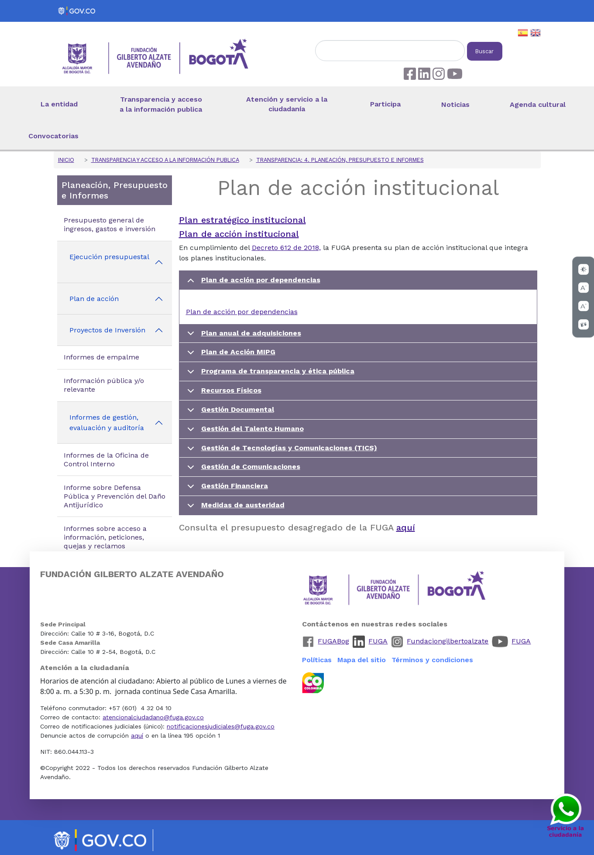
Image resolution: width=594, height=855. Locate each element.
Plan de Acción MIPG (229, 355)
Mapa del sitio (361, 660)
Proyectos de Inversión (107, 330)
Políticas (317, 660)
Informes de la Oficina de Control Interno (106, 459)
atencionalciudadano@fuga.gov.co (153, 717)
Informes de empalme (101, 357)
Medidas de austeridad (234, 508)
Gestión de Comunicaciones (242, 469)
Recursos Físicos (222, 393)
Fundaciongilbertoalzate (447, 641)
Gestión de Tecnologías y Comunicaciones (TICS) (280, 451)
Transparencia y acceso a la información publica (161, 104)
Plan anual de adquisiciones (242, 336)
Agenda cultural (538, 104)
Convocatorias (53, 136)
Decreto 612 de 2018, (286, 247)
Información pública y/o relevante (104, 384)
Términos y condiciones (432, 660)
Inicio (66, 160)
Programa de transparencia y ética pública (269, 374)
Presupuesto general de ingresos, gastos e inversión (109, 224)
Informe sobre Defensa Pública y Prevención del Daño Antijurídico (114, 496)
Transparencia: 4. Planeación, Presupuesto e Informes (340, 160)
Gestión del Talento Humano (244, 431)
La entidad (59, 104)
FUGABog (333, 641)
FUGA (378, 641)
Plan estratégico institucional (242, 220)
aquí (405, 527)
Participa (385, 104)
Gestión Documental (229, 412)
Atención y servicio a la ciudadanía (286, 104)
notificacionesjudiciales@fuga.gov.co (221, 726)
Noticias (455, 104)
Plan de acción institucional (239, 234)
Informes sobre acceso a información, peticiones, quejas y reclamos (105, 537)
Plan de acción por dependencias (252, 283)
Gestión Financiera (226, 489)
